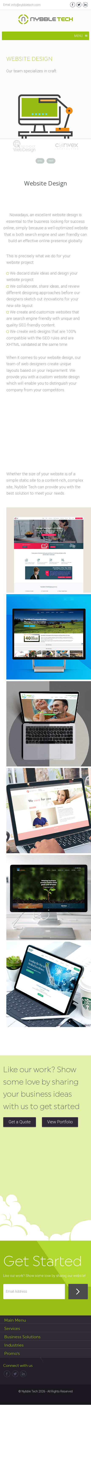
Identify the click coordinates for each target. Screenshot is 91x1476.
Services (12, 1328)
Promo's (12, 1353)
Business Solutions (22, 1336)
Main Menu (15, 1320)
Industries (14, 1345)
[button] (78, 36)
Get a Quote (19, 1121)
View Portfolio (60, 1121)
